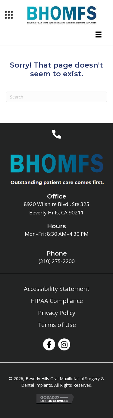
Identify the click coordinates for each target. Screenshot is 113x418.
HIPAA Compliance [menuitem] (56, 301)
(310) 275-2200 (57, 261)
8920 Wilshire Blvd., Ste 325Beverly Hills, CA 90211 (56, 208)
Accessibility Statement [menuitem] (56, 289)
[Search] (56, 97)
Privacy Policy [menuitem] (56, 313)
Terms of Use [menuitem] (56, 325)
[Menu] (8, 14)
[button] (49, 344)
